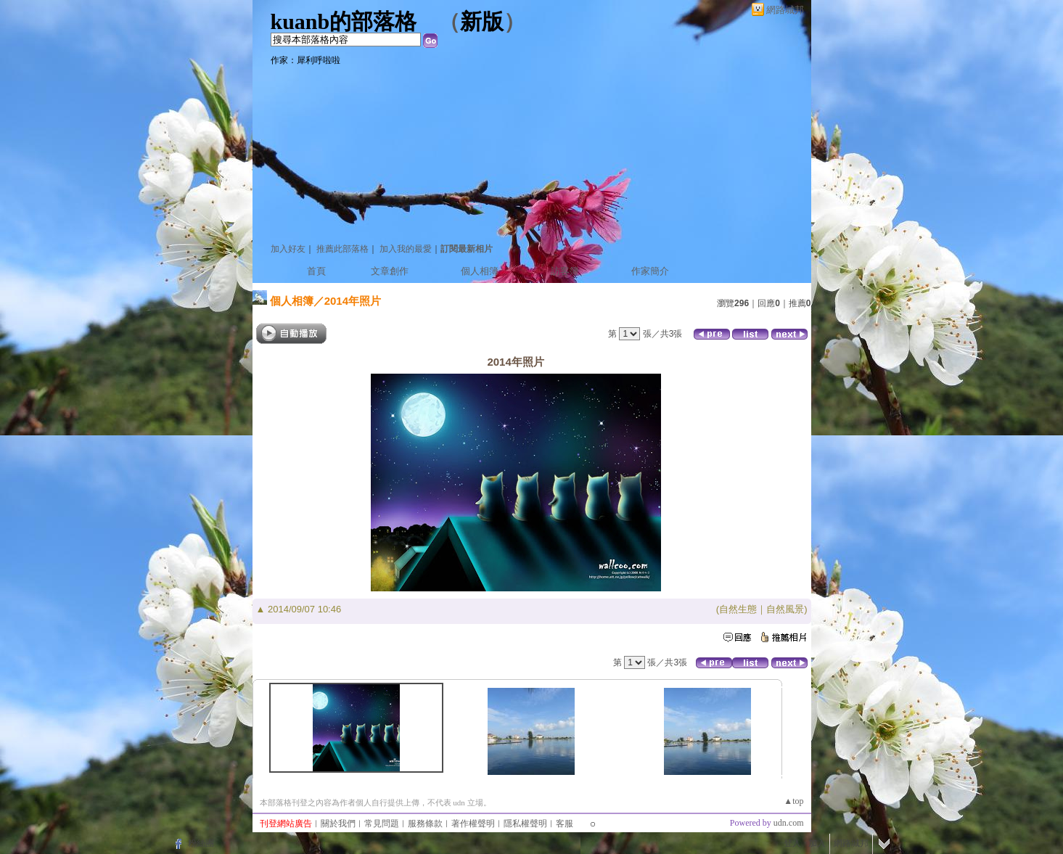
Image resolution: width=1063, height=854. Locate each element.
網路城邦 (785, 9)
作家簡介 (650, 271)
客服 (564, 823)
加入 (817, 843)
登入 (792, 843)
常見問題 (381, 823)
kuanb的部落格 (344, 21)
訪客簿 (565, 271)
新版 (482, 21)
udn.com (788, 823)
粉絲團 (201, 843)
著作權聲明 (473, 823)
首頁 (316, 271)
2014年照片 (352, 301)
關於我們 (338, 823)
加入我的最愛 (405, 249)
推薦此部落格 (342, 249)
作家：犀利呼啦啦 (305, 60)
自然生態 (738, 609)
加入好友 (288, 249)
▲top (793, 801)
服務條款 (425, 823)
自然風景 (785, 609)
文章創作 (390, 271)
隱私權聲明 (525, 823)
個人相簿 (479, 271)
